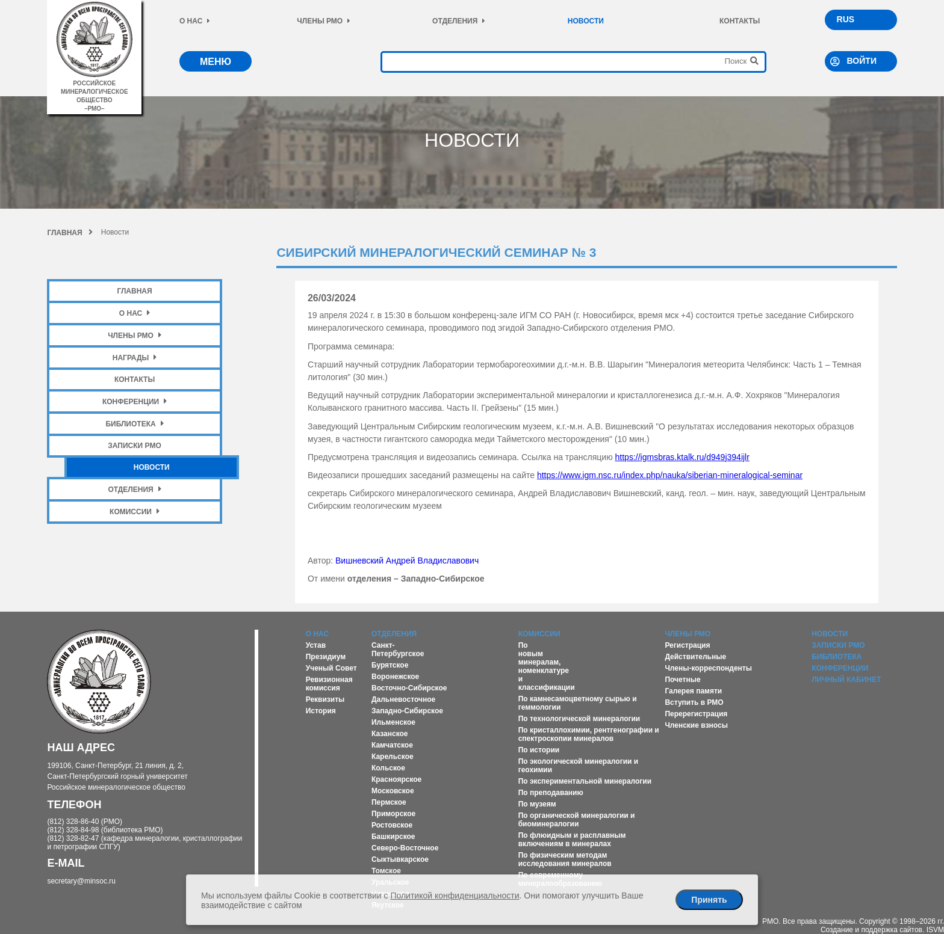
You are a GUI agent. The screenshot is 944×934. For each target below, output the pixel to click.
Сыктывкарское (400, 859)
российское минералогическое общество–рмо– (94, 92)
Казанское (389, 734)
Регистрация (687, 645)
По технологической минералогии (579, 718)
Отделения (458, 21)
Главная (69, 233)
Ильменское (393, 722)
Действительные (695, 657)
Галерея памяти (693, 691)
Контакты (739, 21)
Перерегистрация (696, 714)
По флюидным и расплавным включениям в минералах (572, 839)
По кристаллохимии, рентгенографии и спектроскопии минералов (588, 734)
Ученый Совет (331, 668)
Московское (392, 791)
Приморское (393, 814)
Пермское (388, 802)
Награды (135, 357)
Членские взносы (696, 725)
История (321, 711)
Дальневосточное (403, 699)
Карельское (392, 756)
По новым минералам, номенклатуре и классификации (546, 666)
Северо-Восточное (404, 848)
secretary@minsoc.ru (81, 881)
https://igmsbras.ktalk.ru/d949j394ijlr (682, 457)
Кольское (388, 768)
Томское (386, 871)
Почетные (682, 679)
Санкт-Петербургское (397, 649)
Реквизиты (325, 699)
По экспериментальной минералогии (584, 781)
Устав (316, 645)
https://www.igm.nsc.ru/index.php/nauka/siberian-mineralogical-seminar (670, 475)
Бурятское (389, 665)
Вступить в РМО (694, 702)
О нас (194, 21)
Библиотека (134, 423)
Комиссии (135, 511)
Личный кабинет (846, 679)
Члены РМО (323, 21)
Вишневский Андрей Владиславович (407, 560)
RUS (846, 19)
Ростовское (391, 825)
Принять (709, 900)
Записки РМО (134, 445)
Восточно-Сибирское (409, 688)
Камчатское (392, 745)
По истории (538, 750)
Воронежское (395, 676)
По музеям (537, 804)
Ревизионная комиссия (329, 683)
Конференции (134, 401)
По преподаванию (550, 792)
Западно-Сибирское (407, 711)
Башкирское (393, 836)
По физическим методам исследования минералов (565, 859)
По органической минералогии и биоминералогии (576, 819)
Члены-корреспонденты (708, 668)
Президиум (326, 657)
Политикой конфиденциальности (454, 895)
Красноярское (396, 779)
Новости (586, 21)
